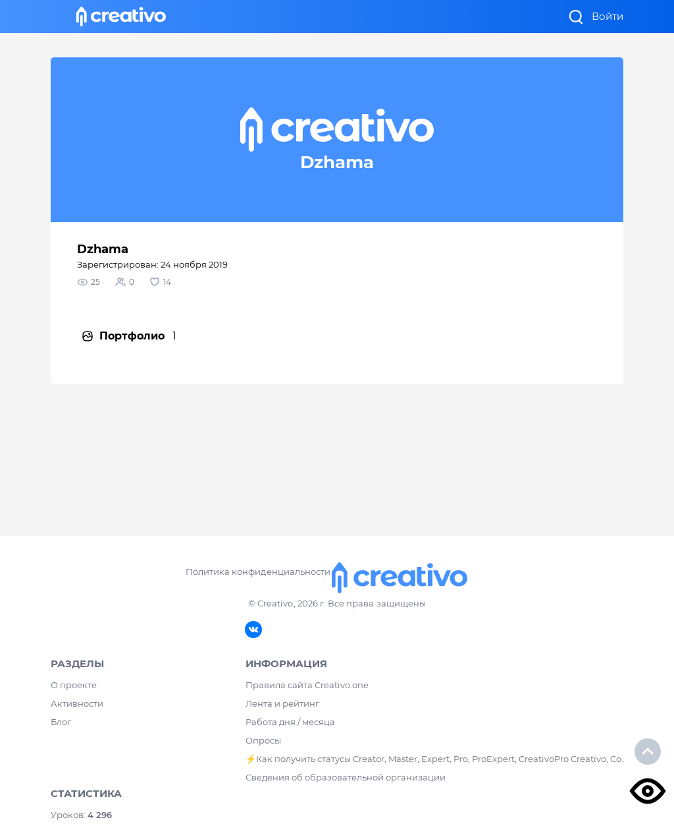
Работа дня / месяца (290, 722)
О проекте (74, 685)
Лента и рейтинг (282, 703)
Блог (61, 722)
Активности (77, 703)
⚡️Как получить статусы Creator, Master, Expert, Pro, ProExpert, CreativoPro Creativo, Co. (434, 758)
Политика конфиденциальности (258, 571)
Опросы (263, 740)
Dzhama (102, 249)
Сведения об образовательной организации (346, 777)
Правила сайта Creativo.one (307, 685)
